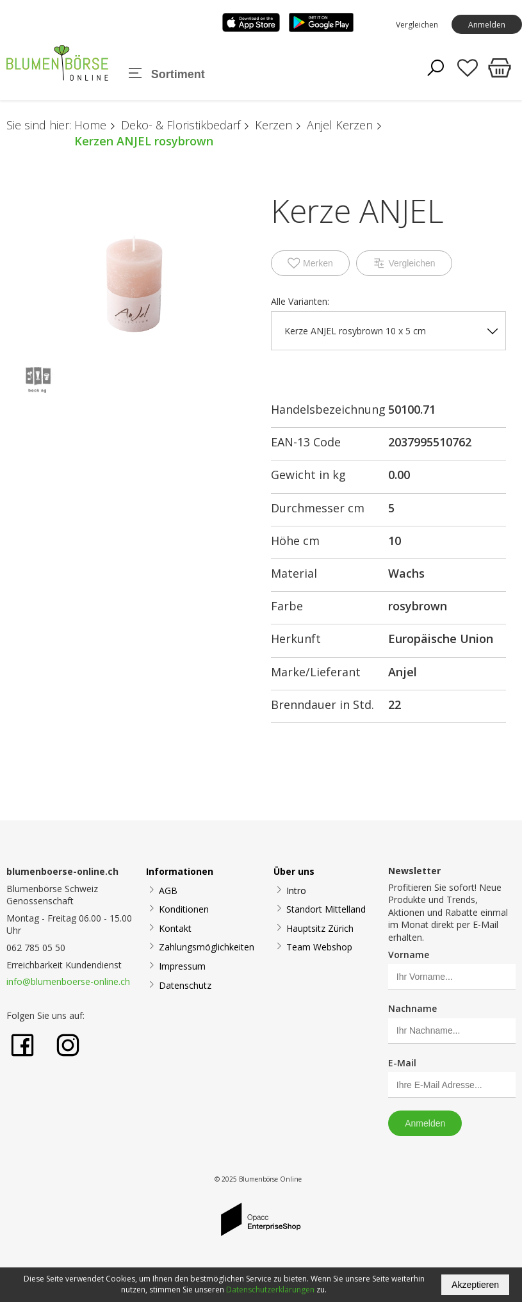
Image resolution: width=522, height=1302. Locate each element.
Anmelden (486, 24)
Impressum (182, 966)
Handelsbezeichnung (328, 409)
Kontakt (175, 928)
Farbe (287, 606)
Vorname (408, 954)
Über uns (293, 871)
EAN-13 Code (306, 442)
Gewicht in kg (308, 474)
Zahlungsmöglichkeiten (206, 947)
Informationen (179, 871)
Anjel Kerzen (340, 125)
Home (90, 125)
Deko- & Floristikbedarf (180, 125)
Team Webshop (319, 947)
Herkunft (296, 638)
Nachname (412, 1008)
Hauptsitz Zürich (320, 928)
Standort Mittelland (326, 909)
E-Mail (402, 1063)
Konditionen (184, 909)
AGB (168, 890)
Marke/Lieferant (316, 671)
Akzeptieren (475, 1285)
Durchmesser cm (317, 508)
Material (294, 573)
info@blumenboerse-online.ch (68, 981)
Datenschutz (185, 985)
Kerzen (273, 125)
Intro (296, 890)
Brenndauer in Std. (322, 704)
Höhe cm (295, 540)
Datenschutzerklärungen (270, 1289)
